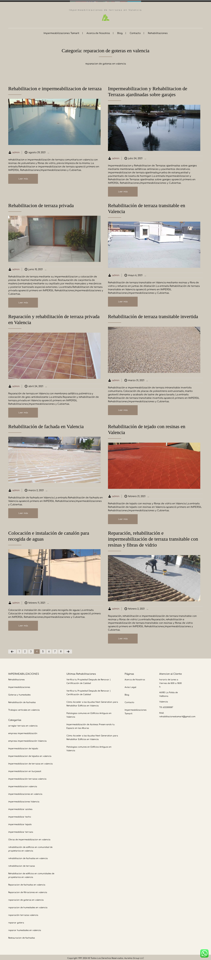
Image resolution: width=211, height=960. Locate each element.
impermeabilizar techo (19, 815)
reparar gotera (16, 921)
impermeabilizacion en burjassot (24, 769)
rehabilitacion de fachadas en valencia (28, 856)
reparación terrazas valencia (23, 913)
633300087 (168, 705)
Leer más (23, 177)
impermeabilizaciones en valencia (25, 792)
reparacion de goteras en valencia (26, 898)
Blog (119, 31)
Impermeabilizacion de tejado (23, 747)
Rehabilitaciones (158, 31)
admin (16, 150)
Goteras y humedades (19, 693)
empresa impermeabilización (22, 731)
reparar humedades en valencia (24, 928)
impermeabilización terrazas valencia (27, 777)
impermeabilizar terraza (20, 830)
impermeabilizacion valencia (22, 785)
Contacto (135, 31)
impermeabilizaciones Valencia (23, 800)
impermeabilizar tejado (20, 822)
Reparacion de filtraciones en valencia (27, 890)
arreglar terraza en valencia (22, 724)
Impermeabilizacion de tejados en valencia (29, 754)
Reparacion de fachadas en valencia (26, 883)
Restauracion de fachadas (21, 936)
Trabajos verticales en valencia (24, 708)
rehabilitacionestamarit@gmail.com (177, 715)
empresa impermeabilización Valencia (27, 739)
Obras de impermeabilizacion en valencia (29, 838)
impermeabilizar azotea (20, 807)
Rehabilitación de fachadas (22, 700)
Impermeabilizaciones (19, 685)
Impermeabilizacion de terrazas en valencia (80, 150)
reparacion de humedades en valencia (27, 906)
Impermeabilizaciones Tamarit (61, 31)
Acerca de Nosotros (98, 31)
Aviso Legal (130, 685)
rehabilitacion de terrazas (21, 864)
